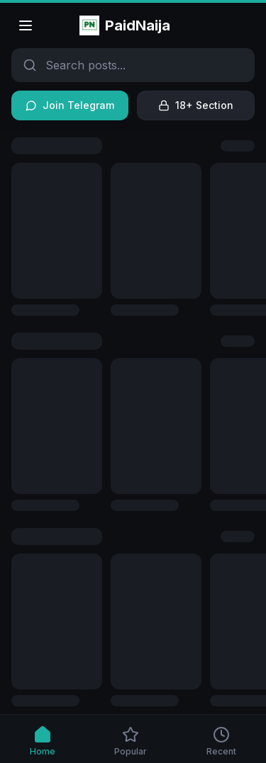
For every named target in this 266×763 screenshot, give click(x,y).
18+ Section (195, 105)
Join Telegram (70, 105)
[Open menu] (25, 25)
